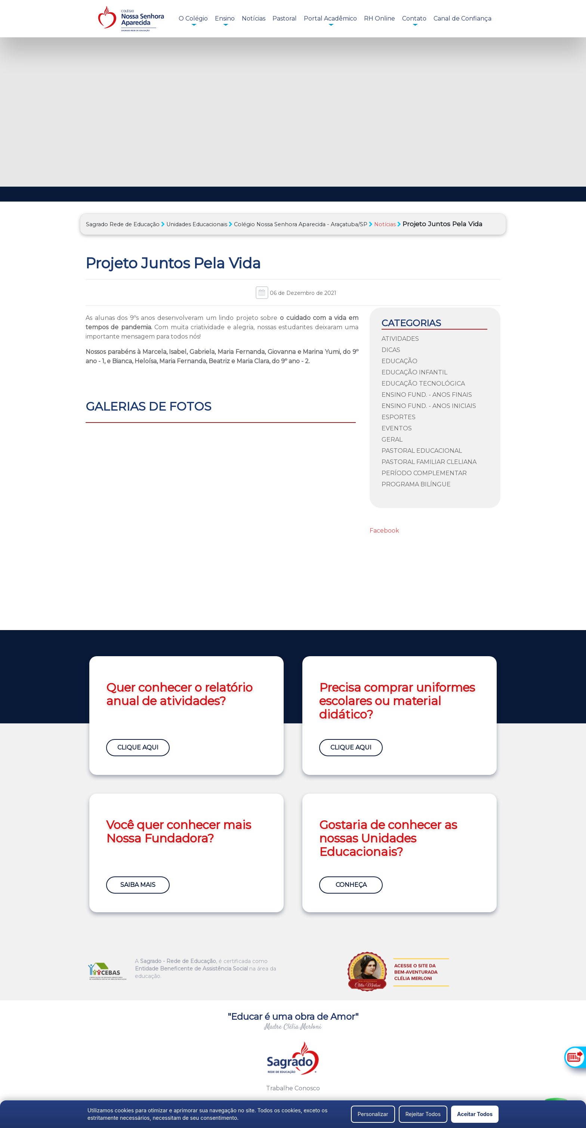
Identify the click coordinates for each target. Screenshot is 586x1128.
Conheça (351, 884)
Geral (392, 439)
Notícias (253, 18)
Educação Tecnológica (423, 383)
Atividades (400, 338)
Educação (399, 361)
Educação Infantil (414, 372)
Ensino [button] (225, 18)
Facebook (384, 530)
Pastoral (284, 18)
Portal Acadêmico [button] (330, 18)
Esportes (399, 417)
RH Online (379, 18)
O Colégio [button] (193, 18)
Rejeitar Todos (423, 1114)
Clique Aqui (137, 747)
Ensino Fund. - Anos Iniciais (429, 405)
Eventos (397, 428)
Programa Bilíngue (416, 484)
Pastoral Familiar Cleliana (429, 461)
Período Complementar (424, 473)
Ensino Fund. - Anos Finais (427, 394)
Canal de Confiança (462, 18)
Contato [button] (414, 18)
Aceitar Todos (475, 1114)
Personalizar (373, 1114)
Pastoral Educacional (422, 450)
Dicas (391, 349)
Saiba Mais (137, 884)
